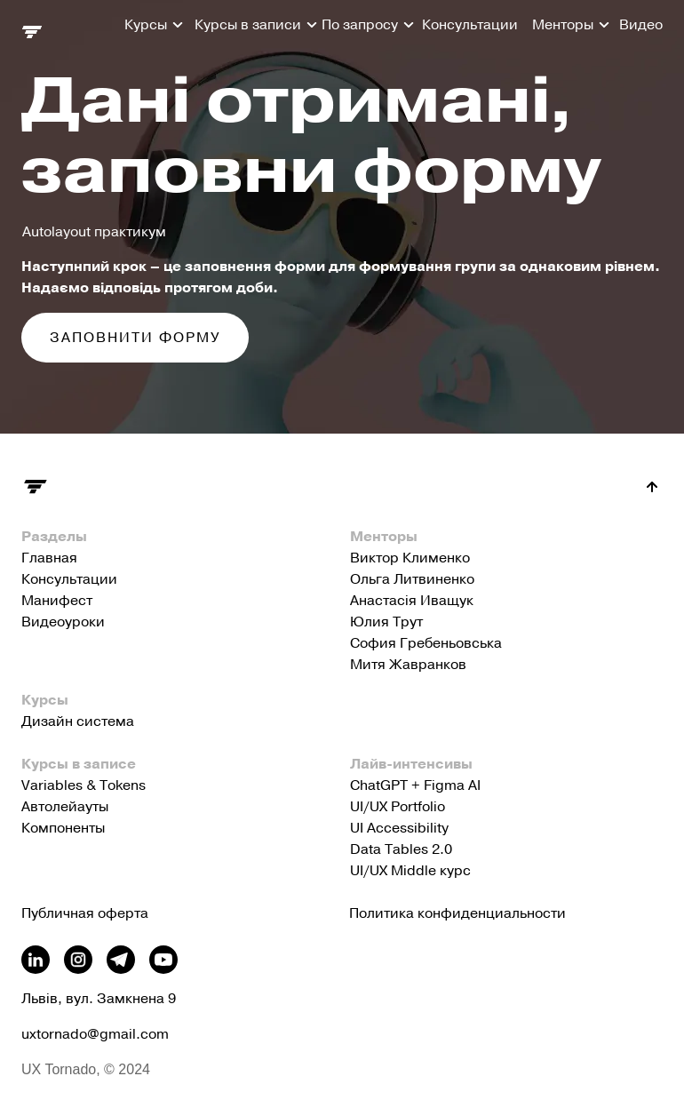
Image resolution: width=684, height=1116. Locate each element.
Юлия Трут (386, 622)
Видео (641, 25)
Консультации (470, 25)
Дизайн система (77, 721)
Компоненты (63, 828)
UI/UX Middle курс (410, 871)
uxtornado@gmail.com (95, 1034)
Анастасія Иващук (411, 601)
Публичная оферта (84, 913)
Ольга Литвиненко (412, 579)
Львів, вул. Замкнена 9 (98, 999)
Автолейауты (64, 807)
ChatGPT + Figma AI (415, 785)
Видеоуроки (63, 622)
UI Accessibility (399, 828)
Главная (49, 558)
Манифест (56, 601)
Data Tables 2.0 (401, 849)
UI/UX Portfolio (397, 807)
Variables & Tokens (83, 785)
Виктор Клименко (410, 558)
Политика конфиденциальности (457, 913)
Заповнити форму (135, 338)
